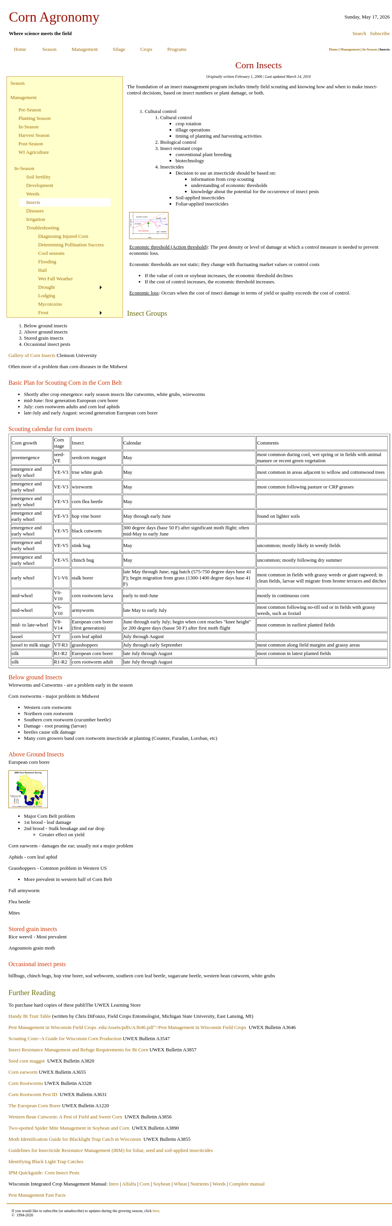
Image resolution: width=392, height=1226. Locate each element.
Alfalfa (129, 1184)
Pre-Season (30, 110)
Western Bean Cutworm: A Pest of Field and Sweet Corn (65, 1117)
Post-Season (31, 144)
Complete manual (247, 1184)
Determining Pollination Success (71, 245)
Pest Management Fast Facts (37, 1195)
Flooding (47, 261)
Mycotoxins (50, 304)
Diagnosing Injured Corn (63, 236)
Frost (43, 312)
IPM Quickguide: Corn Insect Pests (43, 1172)
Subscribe (380, 33)
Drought (46, 287)
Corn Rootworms (25, 1083)
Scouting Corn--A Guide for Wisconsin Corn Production (64, 1038)
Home (20, 49)
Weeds (32, 194)
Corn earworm (22, 1072)
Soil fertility (38, 177)
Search (359, 33)
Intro (114, 1184)
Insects (33, 202)
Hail (42, 270)
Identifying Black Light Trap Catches (45, 1161)
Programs (177, 49)
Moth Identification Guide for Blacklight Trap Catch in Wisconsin (74, 1139)
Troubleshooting (42, 228)
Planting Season (34, 118)
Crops (146, 49)
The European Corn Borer (34, 1105)
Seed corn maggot (26, 1061)
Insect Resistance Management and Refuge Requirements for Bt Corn (78, 1050)
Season (49, 49)
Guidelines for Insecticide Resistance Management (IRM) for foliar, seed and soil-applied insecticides (110, 1150)
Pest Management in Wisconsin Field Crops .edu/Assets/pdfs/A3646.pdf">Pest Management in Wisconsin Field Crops (127, 1027)
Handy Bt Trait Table (29, 1016)
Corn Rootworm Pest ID (32, 1094)
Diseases (35, 211)
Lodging (46, 295)
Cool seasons (51, 253)
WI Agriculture (34, 152)
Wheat (180, 1184)
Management (85, 49)
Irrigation (35, 219)
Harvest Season (34, 135)
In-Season (369, 49)
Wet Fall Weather (55, 278)
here (156, 1211)
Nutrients (199, 1184)
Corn (145, 1184)
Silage (119, 49)
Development (39, 185)
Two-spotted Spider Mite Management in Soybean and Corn (69, 1128)
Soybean (161, 1184)
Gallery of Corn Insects (32, 355)
